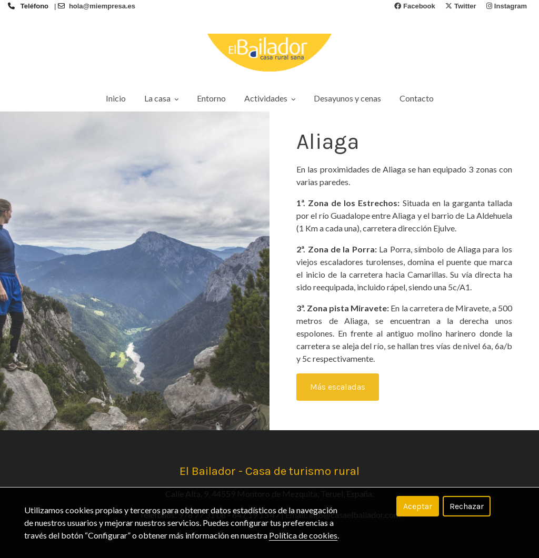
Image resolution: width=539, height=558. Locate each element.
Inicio (116, 98)
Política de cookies (303, 535)
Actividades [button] (269, 98)
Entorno (211, 98)
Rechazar (467, 506)
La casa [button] (161, 98)
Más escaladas (337, 387)
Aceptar (417, 506)
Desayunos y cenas (347, 98)
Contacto (417, 98)
